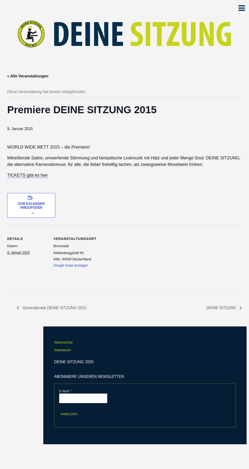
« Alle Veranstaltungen (27, 76)
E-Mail (65, 391)
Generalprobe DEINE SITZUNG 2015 (53, 308)
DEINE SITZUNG (221, 308)
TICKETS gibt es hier (27, 175)
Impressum (62, 350)
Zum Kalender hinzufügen (31, 205)
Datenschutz (63, 342)
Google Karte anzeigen (70, 265)
